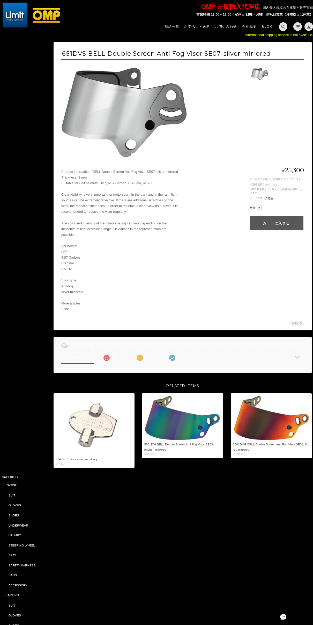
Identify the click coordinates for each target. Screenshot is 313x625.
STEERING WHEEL (21, 111)
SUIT (11, 61)
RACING (11, 51)
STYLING (11, 271)
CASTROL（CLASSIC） (22, 403)
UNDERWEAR (18, 91)
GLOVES (14, 71)
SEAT (12, 121)
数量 (253, 208)
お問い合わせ (226, 26)
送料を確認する (290, 184)
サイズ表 (7, 494)
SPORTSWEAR (18, 281)
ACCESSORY (17, 151)
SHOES (13, 81)
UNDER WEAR (18, 201)
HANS (12, 141)
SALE (9, 332)
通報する (297, 323)
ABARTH (11, 342)
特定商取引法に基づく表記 (24, 531)
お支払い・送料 (197, 26)
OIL (10, 322)
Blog (267, 26)
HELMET (14, 101)
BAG (11, 292)
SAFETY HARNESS (21, 131)
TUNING (11, 231)
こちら (269, 198)
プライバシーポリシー (254, 603)
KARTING (12, 161)
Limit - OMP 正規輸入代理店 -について (24, 519)
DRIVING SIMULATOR (20, 392)
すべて (82, 357)
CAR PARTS (13, 312)
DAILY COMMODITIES (23, 372)
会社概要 (249, 26)
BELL (9, 382)
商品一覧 (172, 26)
